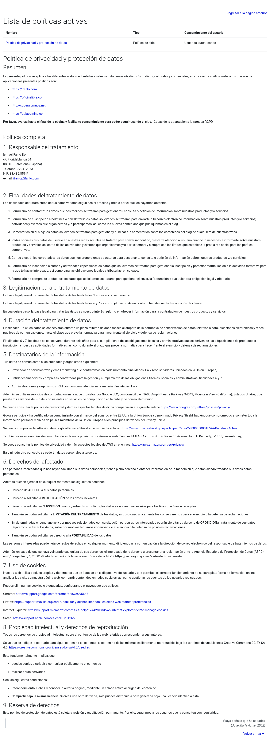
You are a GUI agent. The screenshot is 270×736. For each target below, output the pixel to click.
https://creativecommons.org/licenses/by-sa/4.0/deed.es (49, 647)
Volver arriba (254, 734)
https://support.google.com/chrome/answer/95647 (52, 594)
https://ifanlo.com (24, 89)
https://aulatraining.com (29, 114)
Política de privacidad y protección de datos (36, 43)
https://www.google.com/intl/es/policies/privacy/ (195, 407)
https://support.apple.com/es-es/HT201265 (44, 618)
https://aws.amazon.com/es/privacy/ (158, 444)
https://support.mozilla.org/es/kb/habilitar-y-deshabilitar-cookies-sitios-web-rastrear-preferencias (82, 602)
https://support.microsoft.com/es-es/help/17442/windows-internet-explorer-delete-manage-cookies (98, 610)
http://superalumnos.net (29, 105)
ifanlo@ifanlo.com (26, 178)
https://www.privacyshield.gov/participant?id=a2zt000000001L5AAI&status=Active (179, 428)
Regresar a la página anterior (247, 13)
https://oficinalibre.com (28, 97)
